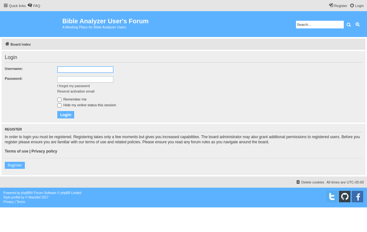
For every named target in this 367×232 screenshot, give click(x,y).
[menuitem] (33, 6)
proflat (15, 197)
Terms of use (16, 151)
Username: (14, 69)
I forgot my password (73, 86)
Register (15, 165)
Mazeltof (35, 197)
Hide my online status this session (86, 105)
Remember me (72, 99)
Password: (14, 78)
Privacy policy (44, 151)
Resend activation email (76, 91)
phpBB (26, 193)
